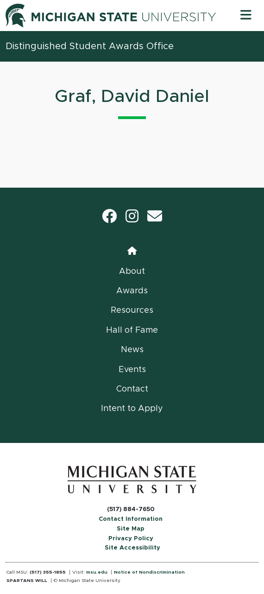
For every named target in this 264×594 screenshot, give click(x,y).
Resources (132, 310)
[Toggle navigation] (245, 16)
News (132, 350)
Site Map (131, 529)
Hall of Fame (132, 330)
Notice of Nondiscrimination (149, 572)
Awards (132, 291)
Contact (132, 389)
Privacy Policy (130, 539)
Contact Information (131, 519)
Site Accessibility (132, 548)
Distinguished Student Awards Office (90, 46)
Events (132, 370)
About (132, 271)
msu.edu (96, 572)
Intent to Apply (132, 408)
